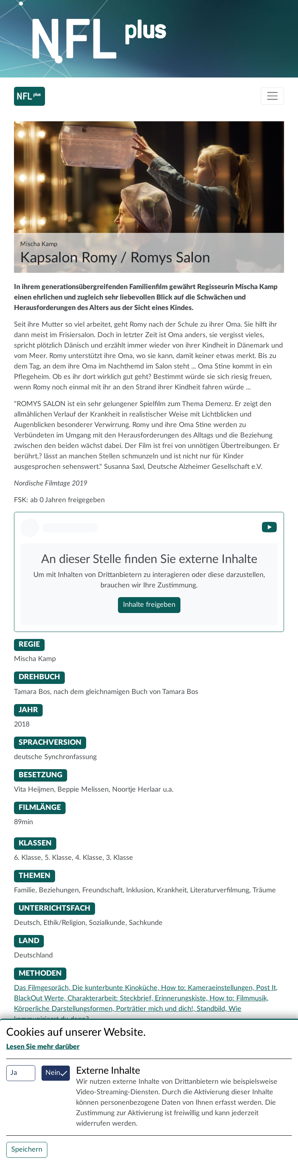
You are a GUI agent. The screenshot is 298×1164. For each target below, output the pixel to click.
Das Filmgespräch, (43, 988)
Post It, (266, 988)
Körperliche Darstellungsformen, (65, 1009)
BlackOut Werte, (41, 998)
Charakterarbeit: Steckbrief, (111, 998)
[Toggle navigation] (272, 96)
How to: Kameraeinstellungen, (208, 988)
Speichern (26, 1149)
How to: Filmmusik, (239, 998)
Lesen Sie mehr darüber (43, 1046)
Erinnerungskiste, (182, 998)
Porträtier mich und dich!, (156, 1009)
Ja (13, 1072)
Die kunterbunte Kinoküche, (116, 988)
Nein (52, 1072)
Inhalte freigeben (149, 604)
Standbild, (213, 1009)
